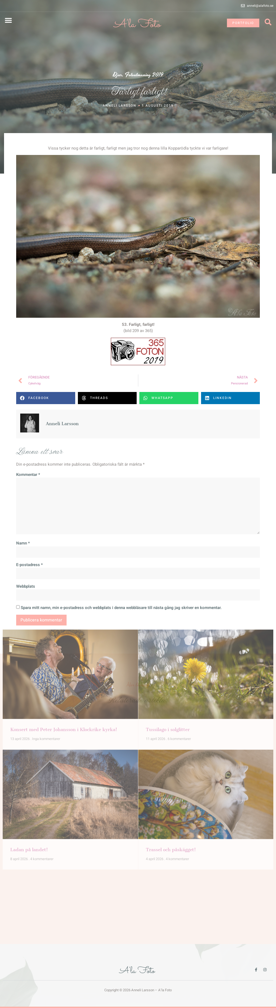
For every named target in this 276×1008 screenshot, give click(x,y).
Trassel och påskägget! (171, 684)
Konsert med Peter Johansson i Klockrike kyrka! (63, 564)
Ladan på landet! (29, 684)
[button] (8, 20)
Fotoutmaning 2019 (144, 74)
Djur (117, 74)
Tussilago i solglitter (168, 564)
